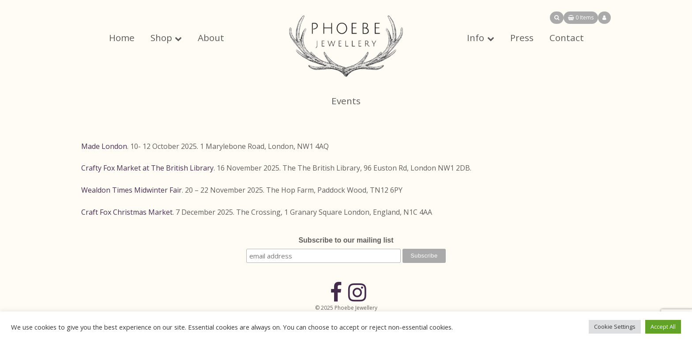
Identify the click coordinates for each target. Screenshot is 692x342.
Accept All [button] (663, 327)
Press (522, 37)
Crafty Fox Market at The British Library (147, 168)
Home (122, 37)
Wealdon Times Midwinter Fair (131, 190)
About (211, 37)
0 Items (581, 17)
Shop (161, 37)
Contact (566, 37)
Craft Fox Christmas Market (127, 212)
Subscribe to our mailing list (345, 240)
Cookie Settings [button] (615, 327)
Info (475, 37)
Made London (104, 146)
